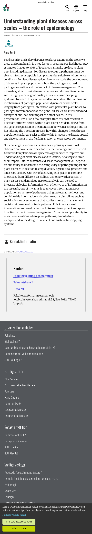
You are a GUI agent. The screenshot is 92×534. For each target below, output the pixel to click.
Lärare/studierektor (15, 409)
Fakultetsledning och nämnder (33, 275)
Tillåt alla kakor (19, 528)
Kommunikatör (12, 403)
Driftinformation (13, 435)
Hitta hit (18, 289)
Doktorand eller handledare (19, 385)
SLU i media (11, 447)
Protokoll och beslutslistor (19, 503)
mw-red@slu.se (25, 252)
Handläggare (11, 397)
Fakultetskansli (23, 282)
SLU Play (9, 453)
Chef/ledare (11, 379)
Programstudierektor (16, 415)
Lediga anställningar (15, 441)
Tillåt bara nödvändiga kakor (19, 521)
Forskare (9, 391)
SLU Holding (11, 360)
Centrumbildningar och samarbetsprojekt (27, 347)
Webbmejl (10, 485)
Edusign (9, 497)
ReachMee (10, 491)
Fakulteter (10, 335)
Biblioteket (10, 341)
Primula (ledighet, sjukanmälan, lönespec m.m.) (31, 478)
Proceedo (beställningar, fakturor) (23, 472)
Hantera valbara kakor (14, 514)
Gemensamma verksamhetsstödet (24, 354)
